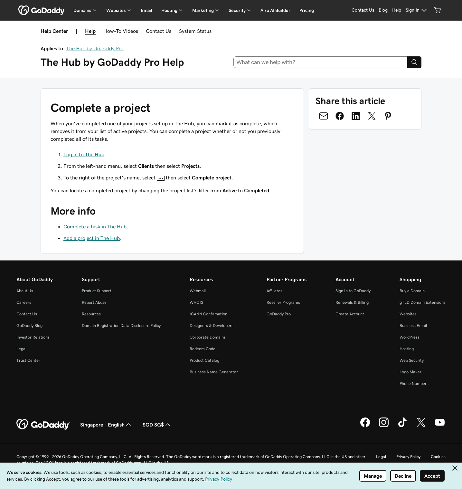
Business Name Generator (214, 372)
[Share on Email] (324, 116)
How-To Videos (120, 31)
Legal (21, 349)
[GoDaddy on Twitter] (421, 426)
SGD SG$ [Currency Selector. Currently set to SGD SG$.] (157, 424)
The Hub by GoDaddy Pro (95, 48)
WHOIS (196, 302)
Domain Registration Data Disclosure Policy (121, 325)
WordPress (410, 337)
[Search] (414, 62)
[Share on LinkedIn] (356, 116)
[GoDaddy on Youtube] (440, 426)
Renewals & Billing (352, 302)
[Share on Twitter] (372, 116)
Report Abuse (94, 302)
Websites (408, 314)
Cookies (438, 457)
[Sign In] (417, 10)
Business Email (413, 325)
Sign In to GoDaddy (353, 291)
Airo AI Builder (275, 10)
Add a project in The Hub (91, 238)
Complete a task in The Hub (95, 226)
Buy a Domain (412, 291)
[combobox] (320, 62)
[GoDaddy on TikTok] (402, 426)
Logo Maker (410, 372)
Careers (23, 302)
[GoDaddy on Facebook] (365, 426)
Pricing (306, 10)
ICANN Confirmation (208, 314)
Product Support (96, 291)
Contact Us (158, 31)
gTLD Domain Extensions (423, 302)
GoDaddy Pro (279, 314)
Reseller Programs (283, 302)
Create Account (349, 314)
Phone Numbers (414, 383)
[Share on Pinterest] (388, 116)
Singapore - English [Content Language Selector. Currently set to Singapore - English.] (106, 424)
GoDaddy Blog (29, 325)
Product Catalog (204, 360)
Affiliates (274, 291)
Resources (91, 314)
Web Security (412, 360)
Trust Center (28, 360)
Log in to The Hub (83, 154)
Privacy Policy (408, 457)
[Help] (397, 10)
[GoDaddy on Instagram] (384, 426)
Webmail (198, 291)
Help (90, 31)
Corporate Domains (208, 337)
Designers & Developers (211, 325)
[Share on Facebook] (340, 116)
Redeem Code (202, 349)
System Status (195, 31)
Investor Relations (33, 337)
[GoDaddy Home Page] (43, 424)
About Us (24, 291)
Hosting (407, 349)
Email (146, 10)
